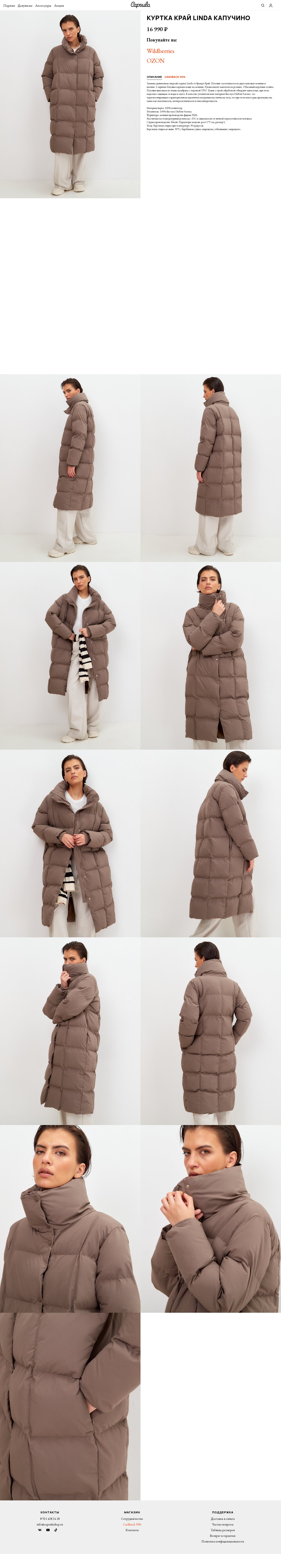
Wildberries (160, 51)
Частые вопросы (223, 1524)
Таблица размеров (223, 1530)
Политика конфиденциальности (222, 1541)
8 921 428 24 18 (50, 1519)
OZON (156, 61)
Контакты (132, 1530)
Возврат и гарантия (223, 1536)
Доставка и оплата (223, 1519)
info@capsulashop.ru (50, 1524)
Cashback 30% (132, 1524)
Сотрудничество (132, 1519)
